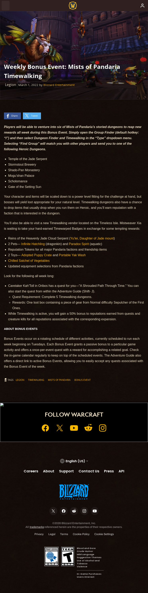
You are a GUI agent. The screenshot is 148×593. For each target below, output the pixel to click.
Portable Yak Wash (72, 255)
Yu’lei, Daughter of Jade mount (92, 238)
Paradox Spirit (79, 244)
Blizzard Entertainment (59, 85)
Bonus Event (82, 379)
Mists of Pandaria (59, 379)
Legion (20, 379)
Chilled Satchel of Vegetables (29, 260)
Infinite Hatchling (33, 244)
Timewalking (36, 379)
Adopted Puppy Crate (36, 255)
